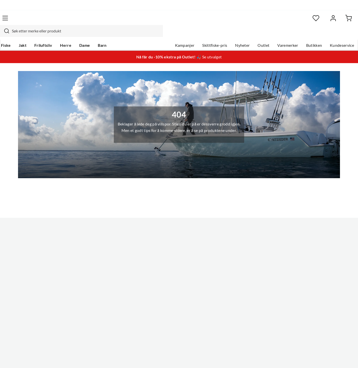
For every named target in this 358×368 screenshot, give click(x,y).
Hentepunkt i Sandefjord (32, 249)
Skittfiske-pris (204, 35)
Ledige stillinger (165, 241)
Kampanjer (174, 35)
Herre (74, 35)
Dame (93, 35)
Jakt (32, 35)
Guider (16, 241)
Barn (111, 35)
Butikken (304, 35)
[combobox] (173, 21)
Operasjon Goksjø (167, 265)
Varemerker (277, 35)
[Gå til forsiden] (33, 21)
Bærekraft (160, 272)
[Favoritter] (299, 21)
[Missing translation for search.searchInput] (96, 21)
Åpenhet (158, 280)
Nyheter (232, 35)
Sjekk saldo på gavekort (30, 257)
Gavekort (88, 241)
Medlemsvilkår (164, 296)
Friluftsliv (52, 35)
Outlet (253, 35)
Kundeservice (332, 35)
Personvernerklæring (288, 357)
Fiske (15, 35)
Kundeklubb (162, 288)
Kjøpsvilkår (320, 357)
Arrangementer (164, 257)
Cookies (341, 357)
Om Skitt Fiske (164, 233)
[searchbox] (178, 21)
